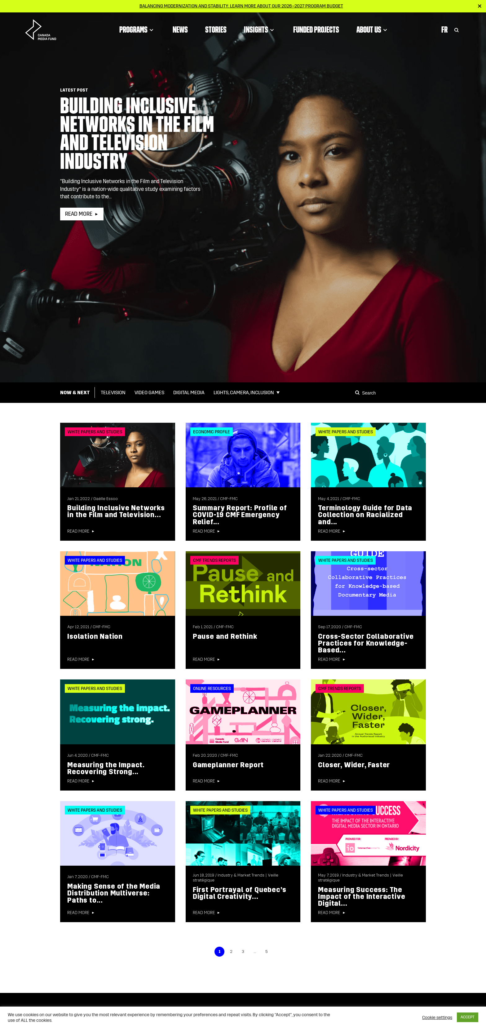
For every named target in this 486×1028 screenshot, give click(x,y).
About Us (372, 29)
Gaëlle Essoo (105, 498)
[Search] (358, 392)
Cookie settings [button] (437, 1017)
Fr (444, 29)
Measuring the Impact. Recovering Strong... (105, 768)
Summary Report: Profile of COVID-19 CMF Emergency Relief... (240, 515)
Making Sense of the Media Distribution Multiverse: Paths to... (113, 893)
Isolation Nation (95, 636)
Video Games (149, 392)
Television (113, 392)
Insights (260, 29)
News (180, 29)
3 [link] (243, 951)
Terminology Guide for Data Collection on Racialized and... (365, 515)
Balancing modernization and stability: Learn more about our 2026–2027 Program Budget (241, 6)
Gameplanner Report (228, 765)
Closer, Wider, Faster (354, 765)
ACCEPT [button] (468, 1017)
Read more (78, 214)
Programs (137, 29)
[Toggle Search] (456, 29)
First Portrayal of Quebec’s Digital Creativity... (239, 893)
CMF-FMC (229, 498)
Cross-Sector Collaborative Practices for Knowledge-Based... (366, 643)
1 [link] (220, 951)
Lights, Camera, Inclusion (244, 392)
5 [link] (266, 951)
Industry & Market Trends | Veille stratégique (235, 878)
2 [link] (231, 951)
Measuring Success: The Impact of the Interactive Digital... (361, 897)
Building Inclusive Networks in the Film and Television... (116, 511)
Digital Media (189, 392)
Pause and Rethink (225, 636)
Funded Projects (316, 29)
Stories (216, 29)
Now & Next (75, 392)
